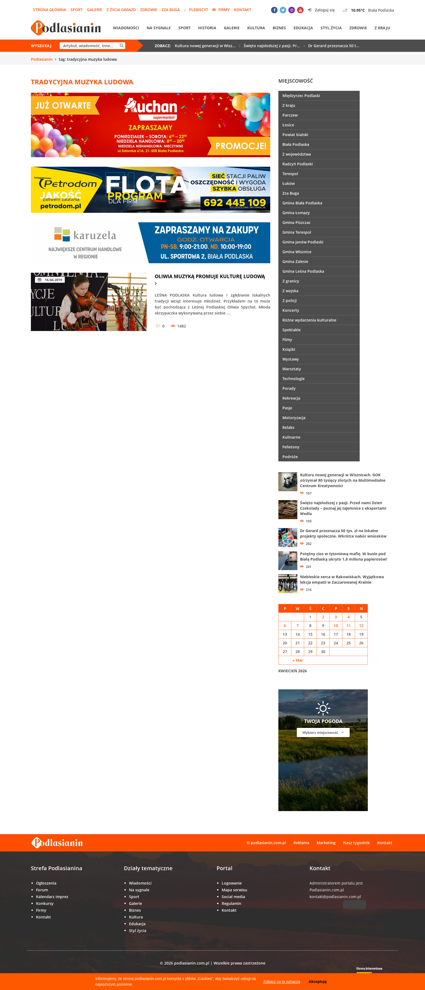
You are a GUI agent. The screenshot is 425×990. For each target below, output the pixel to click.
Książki (288, 349)
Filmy (287, 339)
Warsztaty (291, 368)
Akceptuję (318, 981)
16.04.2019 (50, 279)
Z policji (289, 300)
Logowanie (232, 883)
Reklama (301, 842)
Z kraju (382, 28)
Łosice (288, 124)
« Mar (297, 660)
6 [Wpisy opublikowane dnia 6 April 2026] (285, 625)
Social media (233, 896)
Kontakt (242, 9)
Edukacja (303, 28)
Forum (42, 889)
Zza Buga (171, 9)
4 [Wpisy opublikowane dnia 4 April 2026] (348, 616)
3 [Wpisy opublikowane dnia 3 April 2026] (336, 616)
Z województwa (296, 154)
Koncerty (290, 310)
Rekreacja (291, 398)
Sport (76, 9)
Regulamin (231, 903)
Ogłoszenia (46, 883)
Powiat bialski (295, 134)
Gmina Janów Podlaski (302, 242)
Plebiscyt (196, 9)
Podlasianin (42, 59)
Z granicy (290, 281)
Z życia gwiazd (121, 9)
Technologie (293, 378)
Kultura (256, 28)
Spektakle (291, 329)
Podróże (290, 456)
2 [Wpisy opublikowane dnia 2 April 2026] (323, 616)
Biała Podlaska (295, 144)
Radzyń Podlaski (297, 163)
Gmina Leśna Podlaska (303, 271)
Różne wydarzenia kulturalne (309, 320)
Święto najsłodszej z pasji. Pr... (272, 46)
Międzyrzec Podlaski (301, 95)
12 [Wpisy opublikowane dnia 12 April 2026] (361, 625)
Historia (207, 28)
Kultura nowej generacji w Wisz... (205, 46)
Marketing (326, 842)
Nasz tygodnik (356, 842)
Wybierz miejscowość (323, 732)
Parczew (290, 115)
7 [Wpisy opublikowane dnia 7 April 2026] (298, 625)
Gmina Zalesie (295, 261)
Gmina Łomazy (296, 212)
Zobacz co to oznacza (281, 981)
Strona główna (49, 9)
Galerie (94, 9)
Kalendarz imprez (52, 896)
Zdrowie (148, 9)
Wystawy (290, 359)
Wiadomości (126, 28)
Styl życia (331, 28)
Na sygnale (159, 28)
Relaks (288, 427)
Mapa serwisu (234, 889)
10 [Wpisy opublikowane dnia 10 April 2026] (336, 625)
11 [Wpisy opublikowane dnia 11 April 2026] (348, 625)
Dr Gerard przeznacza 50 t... (333, 46)
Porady (289, 388)
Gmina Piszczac (296, 222)
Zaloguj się (321, 9)
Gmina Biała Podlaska (302, 202)
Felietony (291, 446)
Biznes (279, 28)
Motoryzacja (293, 417)
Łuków (288, 183)
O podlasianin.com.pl (266, 842)
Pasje (287, 407)
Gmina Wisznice (296, 251)
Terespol (290, 173)
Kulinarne (291, 437)
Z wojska (290, 290)
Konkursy (45, 903)
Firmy (221, 9)
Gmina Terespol (296, 232)
